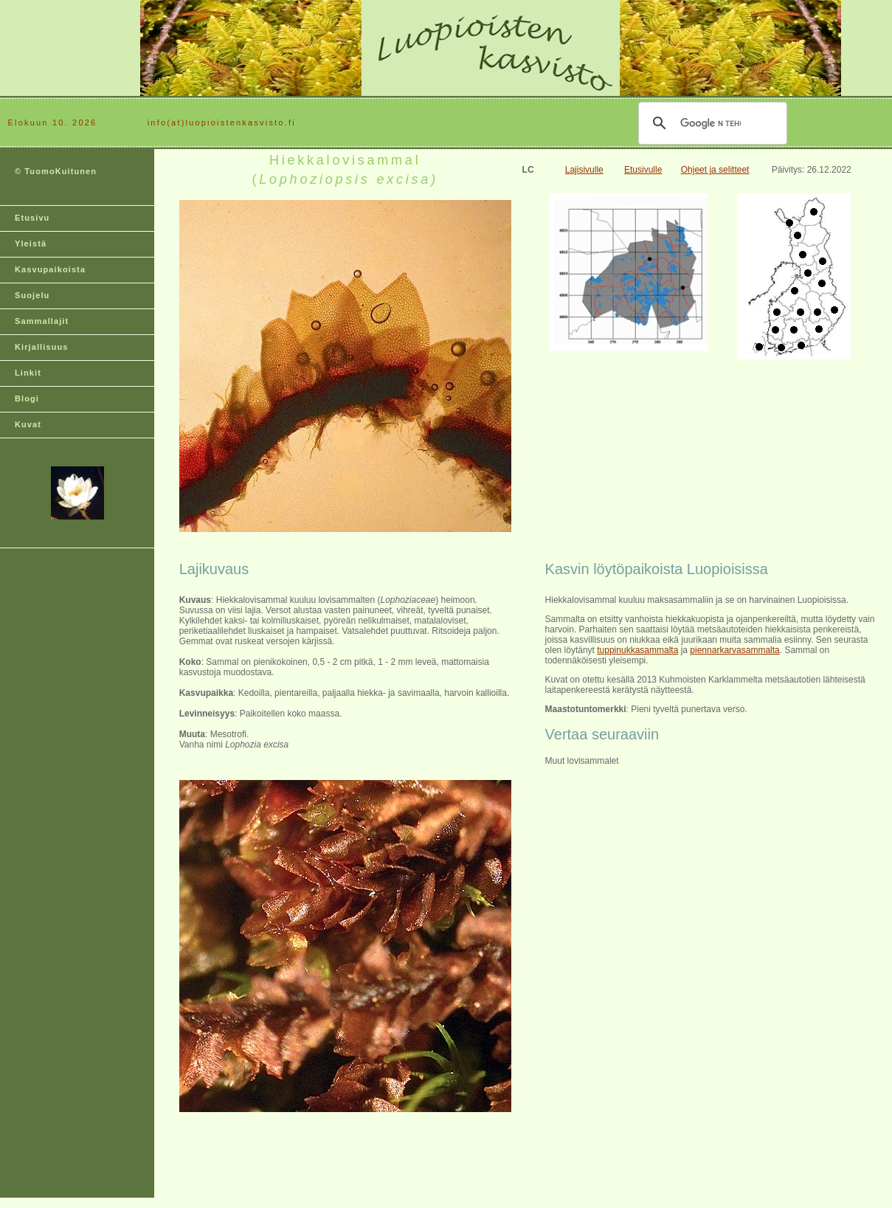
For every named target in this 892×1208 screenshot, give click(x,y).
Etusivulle (643, 170)
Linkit (28, 372)
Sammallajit (42, 321)
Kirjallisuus (42, 346)
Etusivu (32, 217)
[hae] (710, 123)
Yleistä (30, 243)
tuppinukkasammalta (637, 650)
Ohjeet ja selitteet (715, 170)
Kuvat (28, 424)
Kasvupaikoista (50, 269)
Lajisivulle (584, 170)
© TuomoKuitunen (56, 171)
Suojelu (32, 295)
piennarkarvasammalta (734, 650)
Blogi (27, 398)
